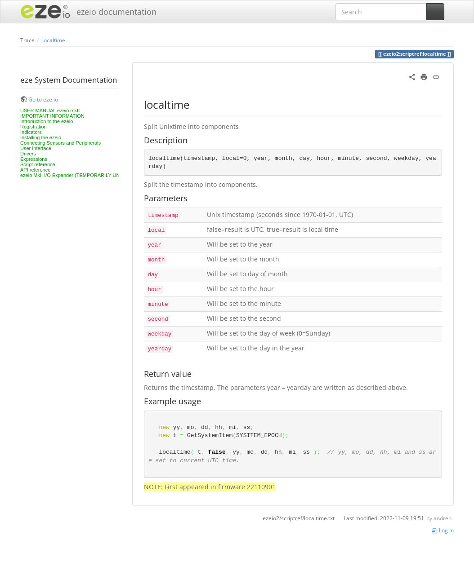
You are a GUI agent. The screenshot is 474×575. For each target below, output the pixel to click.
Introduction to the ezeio (46, 121)
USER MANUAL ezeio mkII (50, 110)
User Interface (35, 148)
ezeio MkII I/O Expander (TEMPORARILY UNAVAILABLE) (84, 175)
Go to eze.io (43, 99)
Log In (442, 530)
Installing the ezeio (40, 137)
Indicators (31, 132)
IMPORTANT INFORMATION (52, 116)
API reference (35, 169)
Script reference (37, 164)
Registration (33, 126)
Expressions (33, 159)
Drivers (28, 153)
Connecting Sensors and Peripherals (60, 143)
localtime (53, 40)
